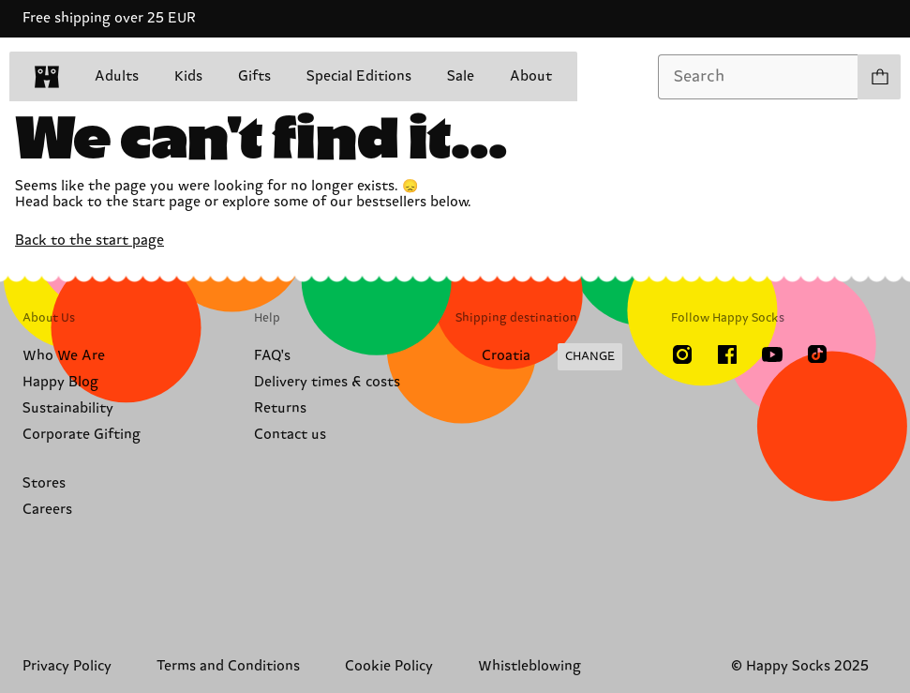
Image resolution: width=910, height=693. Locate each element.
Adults (117, 76)
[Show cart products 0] (879, 76)
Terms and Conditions (228, 666)
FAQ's (272, 356)
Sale (460, 76)
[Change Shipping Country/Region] (538, 357)
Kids (188, 76)
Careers (47, 510)
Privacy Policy (67, 666)
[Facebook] (727, 354)
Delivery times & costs (327, 382)
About (531, 76)
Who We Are (63, 356)
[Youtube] (772, 354)
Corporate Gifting (81, 435)
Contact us (290, 435)
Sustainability (67, 408)
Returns (280, 408)
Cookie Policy (389, 666)
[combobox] (758, 77)
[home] (47, 77)
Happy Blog (60, 382)
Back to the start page (89, 241)
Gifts (254, 76)
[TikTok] (817, 354)
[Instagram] (682, 354)
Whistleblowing (529, 666)
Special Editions (358, 76)
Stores (44, 483)
